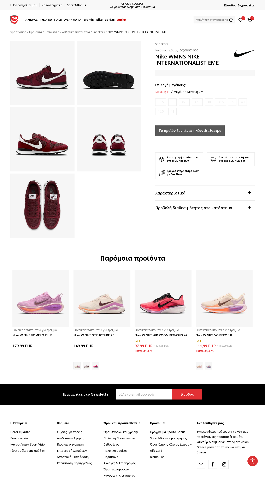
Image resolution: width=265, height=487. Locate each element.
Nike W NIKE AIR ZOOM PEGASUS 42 (161, 335)
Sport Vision (18, 32)
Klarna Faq (157, 457)
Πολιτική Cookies (115, 451)
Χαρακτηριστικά (203, 193)
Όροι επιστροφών (116, 469)
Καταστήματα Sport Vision (28, 444)
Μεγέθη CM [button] (195, 92)
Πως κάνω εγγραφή (70, 444)
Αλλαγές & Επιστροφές (120, 463)
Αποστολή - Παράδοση (73, 457)
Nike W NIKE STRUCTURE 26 (93, 335)
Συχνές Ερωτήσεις (69, 432)
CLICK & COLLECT (132, 3)
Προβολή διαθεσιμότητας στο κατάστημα (203, 207)
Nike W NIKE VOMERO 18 (214, 335)
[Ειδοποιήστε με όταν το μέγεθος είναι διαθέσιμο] (160, 102)
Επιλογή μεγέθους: (170, 85)
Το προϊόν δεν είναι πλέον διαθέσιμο (190, 130)
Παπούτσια (52, 32)
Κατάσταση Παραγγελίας (74, 463)
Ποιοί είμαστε (20, 432)
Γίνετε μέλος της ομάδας (27, 451)
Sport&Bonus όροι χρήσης (168, 438)
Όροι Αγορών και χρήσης (121, 432)
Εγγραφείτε (246, 5)
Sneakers (99, 32)
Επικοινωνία (19, 438)
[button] (214, 19)
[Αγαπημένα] (240, 20)
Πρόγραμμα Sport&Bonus (167, 432)
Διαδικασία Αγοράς (70, 438)
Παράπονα (111, 457)
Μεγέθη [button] (178, 92)
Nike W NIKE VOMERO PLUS (32, 335)
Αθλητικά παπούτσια (76, 32)
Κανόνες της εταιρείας (119, 475)
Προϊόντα (35, 32)
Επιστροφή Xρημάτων (72, 451)
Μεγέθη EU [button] (163, 92)
